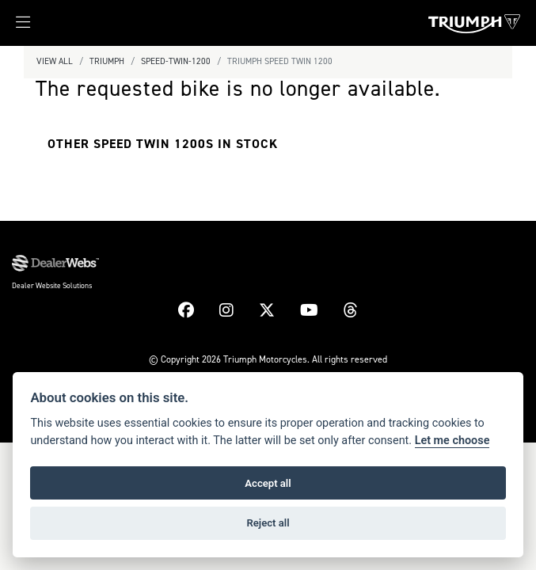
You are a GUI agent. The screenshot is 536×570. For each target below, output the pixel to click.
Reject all (267, 523)
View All (54, 61)
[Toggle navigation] (15, 27)
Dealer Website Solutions (52, 285)
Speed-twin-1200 (176, 61)
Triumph (106, 61)
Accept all (268, 483)
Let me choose (452, 440)
